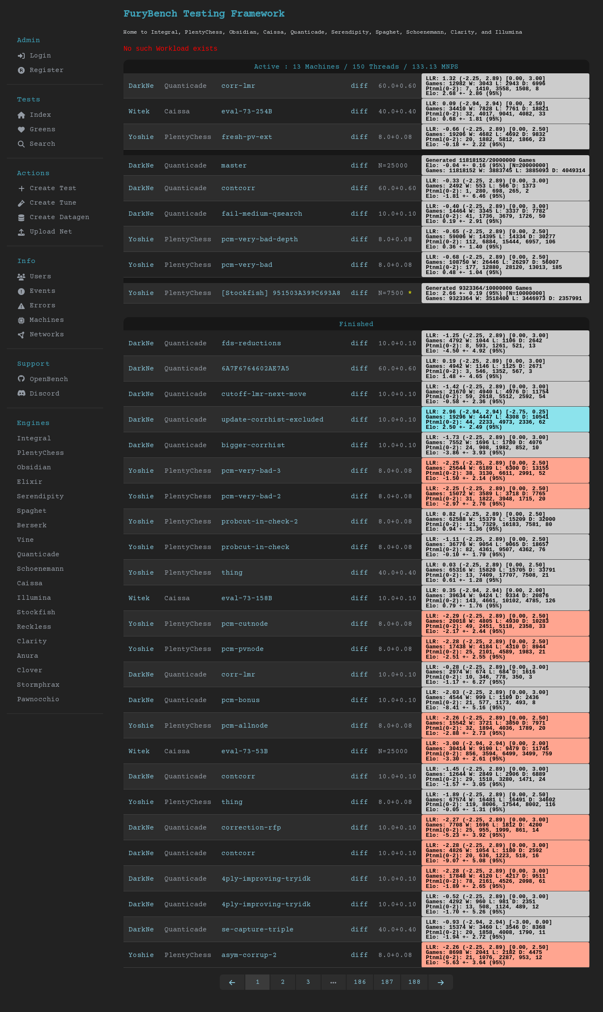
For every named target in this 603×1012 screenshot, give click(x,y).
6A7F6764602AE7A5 (255, 370)
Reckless (34, 627)
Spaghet (32, 511)
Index (34, 115)
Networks (40, 334)
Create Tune (47, 203)
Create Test (47, 188)
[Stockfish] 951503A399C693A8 (281, 295)
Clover (30, 670)
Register (40, 70)
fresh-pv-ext (247, 139)
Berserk (32, 525)
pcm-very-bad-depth (259, 241)
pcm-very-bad (247, 267)
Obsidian (34, 467)
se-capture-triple (257, 931)
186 (359, 984)
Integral (34, 438)
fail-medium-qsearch (261, 216)
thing (232, 574)
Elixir (30, 482)
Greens (36, 129)
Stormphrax (38, 685)
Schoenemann (40, 569)
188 (414, 984)
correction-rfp (251, 829)
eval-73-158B (247, 600)
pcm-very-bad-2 (251, 498)
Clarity (32, 641)
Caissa (30, 583)
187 (387, 984)
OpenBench (42, 379)
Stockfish (36, 612)
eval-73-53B (244, 753)
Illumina (34, 598)
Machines (40, 320)
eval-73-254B (247, 113)
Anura (27, 656)
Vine (25, 540)
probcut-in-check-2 (259, 523)
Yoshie (141, 139)
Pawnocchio (38, 699)
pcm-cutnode (244, 626)
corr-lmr (238, 88)
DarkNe (141, 88)
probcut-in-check (255, 549)
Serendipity (40, 496)
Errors (36, 305)
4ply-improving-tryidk (266, 881)
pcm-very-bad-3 (251, 473)
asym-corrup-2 (249, 957)
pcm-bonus (240, 702)
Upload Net (44, 232)
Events (36, 291)
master (234, 167)
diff (359, 88)
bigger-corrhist (253, 447)
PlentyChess (40, 453)
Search (36, 144)
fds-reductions (251, 345)
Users (34, 276)
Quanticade (38, 554)
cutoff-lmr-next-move (264, 396)
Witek (139, 113)
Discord (38, 394)
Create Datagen (53, 217)
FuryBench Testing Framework (203, 14)
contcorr (238, 190)
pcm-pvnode (242, 651)
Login (34, 56)
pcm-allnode (244, 728)
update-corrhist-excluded (272, 421)
